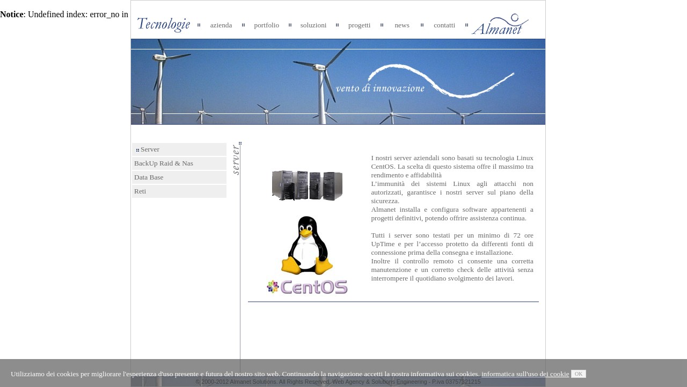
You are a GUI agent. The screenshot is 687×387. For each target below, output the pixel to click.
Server (147, 149)
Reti (140, 191)
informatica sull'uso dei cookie (525, 374)
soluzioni (314, 25)
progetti (359, 25)
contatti (444, 25)
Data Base (148, 177)
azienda (221, 25)
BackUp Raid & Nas (163, 163)
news (401, 25)
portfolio (267, 25)
